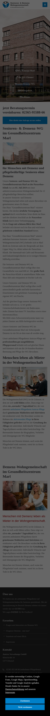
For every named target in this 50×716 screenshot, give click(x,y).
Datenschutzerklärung (14, 689)
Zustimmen (25, 701)
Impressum (10, 692)
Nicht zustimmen (25, 707)
